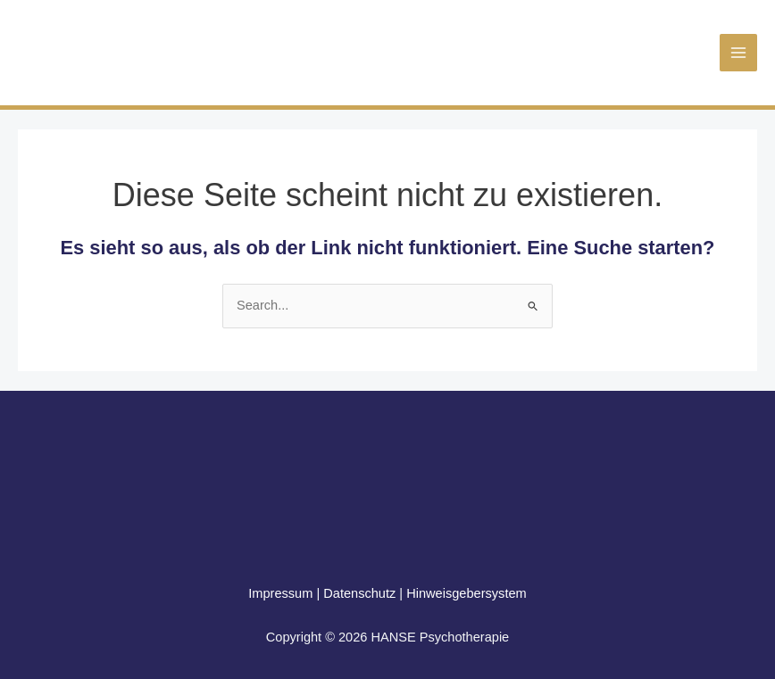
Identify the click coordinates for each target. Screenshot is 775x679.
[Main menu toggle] (738, 52)
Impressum (280, 593)
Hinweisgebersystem (466, 593)
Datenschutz (359, 593)
